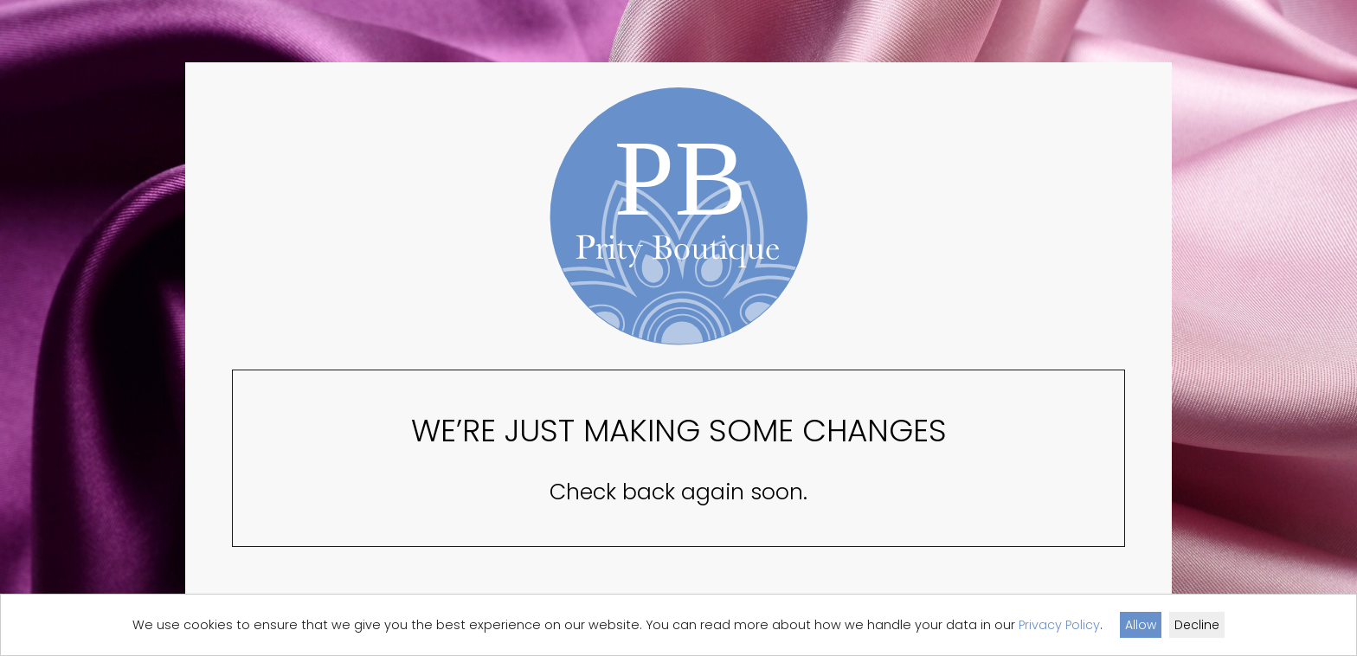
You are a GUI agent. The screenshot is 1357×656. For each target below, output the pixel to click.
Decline (1196, 624)
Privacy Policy (1059, 624)
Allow (1140, 624)
